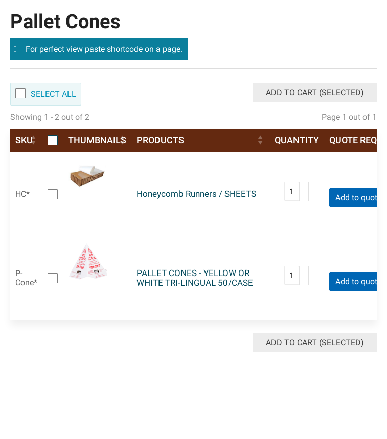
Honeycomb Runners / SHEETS (196, 194)
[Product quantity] (291, 191)
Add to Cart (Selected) (315, 92)
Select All (53, 94)
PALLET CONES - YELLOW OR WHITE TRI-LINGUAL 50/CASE (194, 278)
